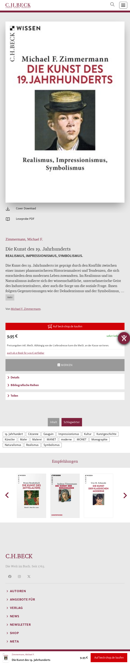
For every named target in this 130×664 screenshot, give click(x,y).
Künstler (10, 439)
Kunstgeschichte (106, 434)
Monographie (99, 439)
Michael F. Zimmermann (25, 309)
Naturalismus (13, 445)
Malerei (37, 439)
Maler (23, 439)
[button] (7, 495)
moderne (66, 439)
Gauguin (48, 434)
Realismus (32, 445)
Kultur (88, 434)
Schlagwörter (72, 422)
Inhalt (53, 422)
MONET (81, 439)
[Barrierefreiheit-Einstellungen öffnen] (124, 338)
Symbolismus (52, 445)
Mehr (9, 297)
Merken (65, 365)
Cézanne (33, 434)
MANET (51, 439)
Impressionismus (68, 434)
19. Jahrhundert (14, 434)
